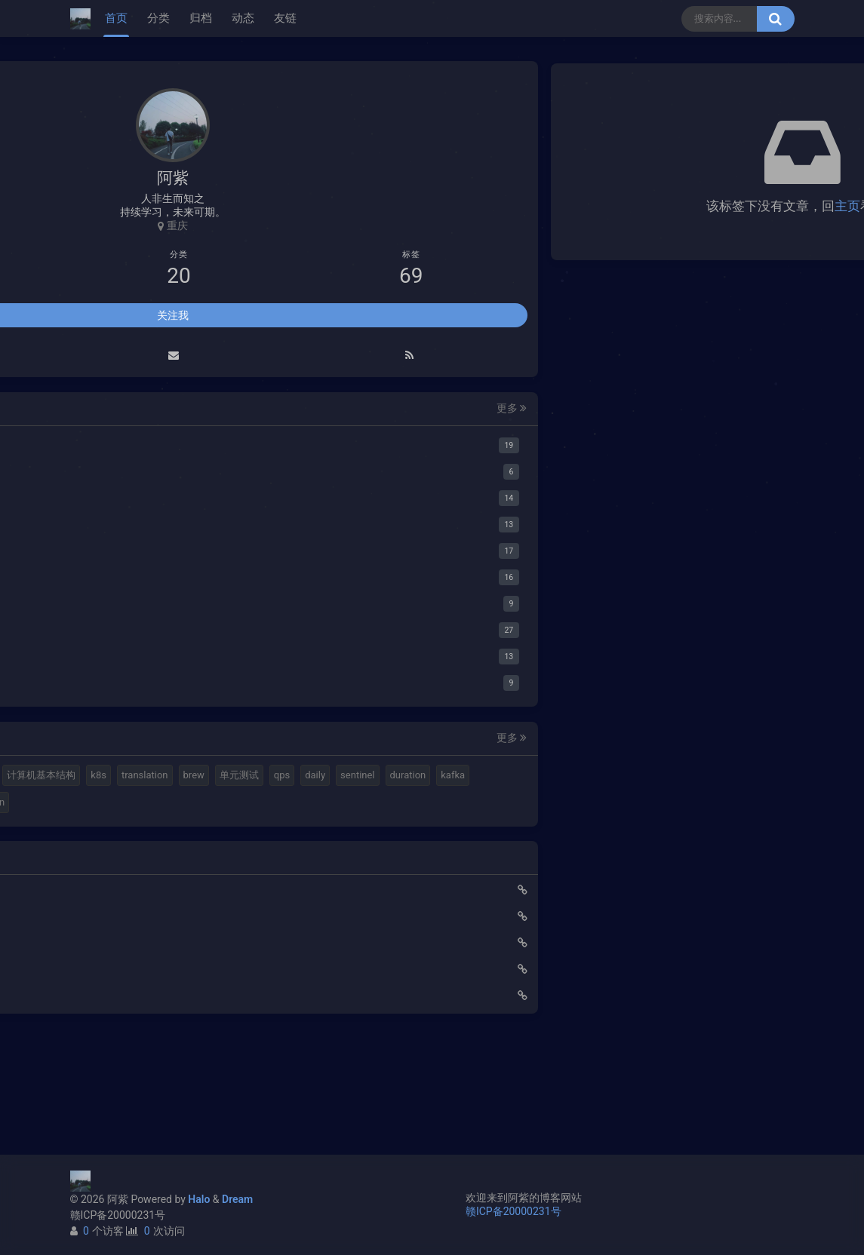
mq (95, 778)
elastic (165, 778)
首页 (116, 18)
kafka (201, 858)
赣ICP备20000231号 (118, 1215)
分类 (158, 18)
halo (126, 778)
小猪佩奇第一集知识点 (133, 1078)
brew (98, 831)
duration (155, 858)
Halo (199, 1199)
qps (187, 831)
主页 (588, 205)
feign (212, 885)
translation (225, 804)
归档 (200, 18)
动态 (243, 18)
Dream (237, 1199)
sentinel (105, 858)
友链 (285, 18)
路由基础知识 (112, 1105)
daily (220, 831)
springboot (111, 885)
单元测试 (144, 831)
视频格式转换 (224, 778)
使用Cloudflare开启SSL (135, 999)
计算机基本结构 (122, 804)
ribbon (102, 912)
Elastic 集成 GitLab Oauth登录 (151, 1026)
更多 (250, 411)
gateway (168, 885)
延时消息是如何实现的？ (139, 1052)
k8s (180, 804)
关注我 (173, 317)
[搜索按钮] (776, 19)
